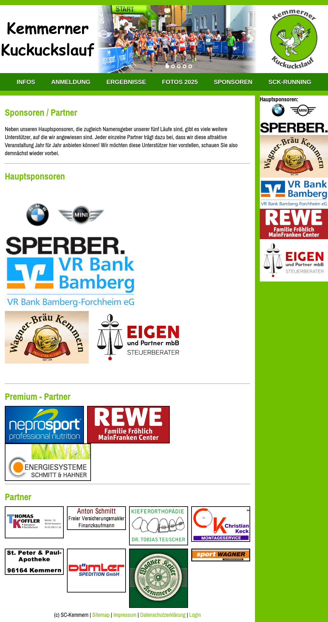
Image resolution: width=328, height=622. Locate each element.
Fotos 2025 (180, 82)
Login (195, 615)
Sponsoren (233, 82)
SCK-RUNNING (289, 82)
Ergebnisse (126, 82)
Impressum (124, 615)
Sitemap (101, 615)
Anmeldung (70, 82)
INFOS (26, 82)
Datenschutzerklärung (163, 615)
